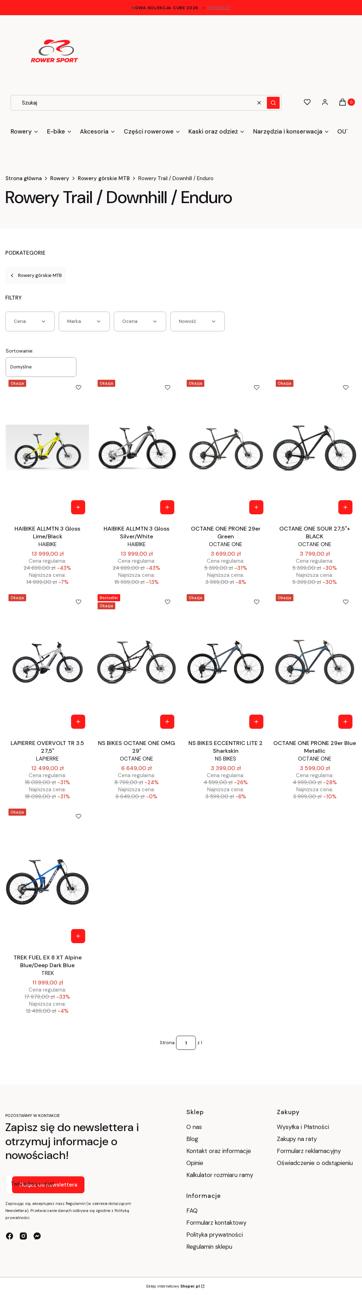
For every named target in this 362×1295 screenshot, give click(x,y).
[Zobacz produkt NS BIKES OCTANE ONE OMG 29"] (167, 722)
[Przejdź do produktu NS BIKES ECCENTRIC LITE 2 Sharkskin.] (225, 662)
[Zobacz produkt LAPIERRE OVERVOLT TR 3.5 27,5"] (78, 722)
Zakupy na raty (297, 1139)
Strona (167, 1043)
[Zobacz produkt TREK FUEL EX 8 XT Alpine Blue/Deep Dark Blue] (78, 936)
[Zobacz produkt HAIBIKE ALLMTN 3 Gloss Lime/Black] (78, 507)
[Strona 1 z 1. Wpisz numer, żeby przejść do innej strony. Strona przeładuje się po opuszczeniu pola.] (186, 1043)
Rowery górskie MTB (104, 178)
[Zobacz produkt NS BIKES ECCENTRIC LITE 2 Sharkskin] (256, 722)
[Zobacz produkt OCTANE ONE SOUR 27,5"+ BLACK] (345, 507)
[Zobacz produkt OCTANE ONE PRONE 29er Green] (256, 507)
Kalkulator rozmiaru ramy (219, 1175)
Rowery (59, 178)
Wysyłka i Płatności (303, 1127)
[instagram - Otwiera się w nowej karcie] (23, 1236)
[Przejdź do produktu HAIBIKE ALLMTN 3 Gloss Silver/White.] (136, 447)
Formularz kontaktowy (216, 1222)
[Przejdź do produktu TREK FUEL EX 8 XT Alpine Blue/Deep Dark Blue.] (47, 876)
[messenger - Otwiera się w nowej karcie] (37, 1236)
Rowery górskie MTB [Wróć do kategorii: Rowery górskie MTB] (35, 275)
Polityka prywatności (214, 1234)
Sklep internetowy (173, 1286)
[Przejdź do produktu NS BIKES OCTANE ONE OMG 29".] (136, 662)
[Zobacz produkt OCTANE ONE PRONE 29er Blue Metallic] (345, 722)
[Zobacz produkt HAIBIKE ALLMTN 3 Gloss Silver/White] (167, 507)
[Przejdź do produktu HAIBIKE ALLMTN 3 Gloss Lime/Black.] (47, 447)
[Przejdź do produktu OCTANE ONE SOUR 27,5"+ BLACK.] (314, 447)
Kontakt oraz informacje (218, 1151)
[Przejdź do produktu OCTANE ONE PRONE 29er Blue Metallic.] (314, 662)
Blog (192, 1139)
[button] (273, 103)
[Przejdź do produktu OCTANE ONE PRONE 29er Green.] (225, 447)
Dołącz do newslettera (48, 1184)
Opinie (194, 1163)
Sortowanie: (20, 351)
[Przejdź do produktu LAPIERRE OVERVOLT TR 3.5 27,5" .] (47, 662)
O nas (194, 1127)
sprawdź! (218, 8)
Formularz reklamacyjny (309, 1151)
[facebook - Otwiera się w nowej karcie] (9, 1236)
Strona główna (23, 178)
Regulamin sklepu (209, 1246)
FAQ (192, 1210)
